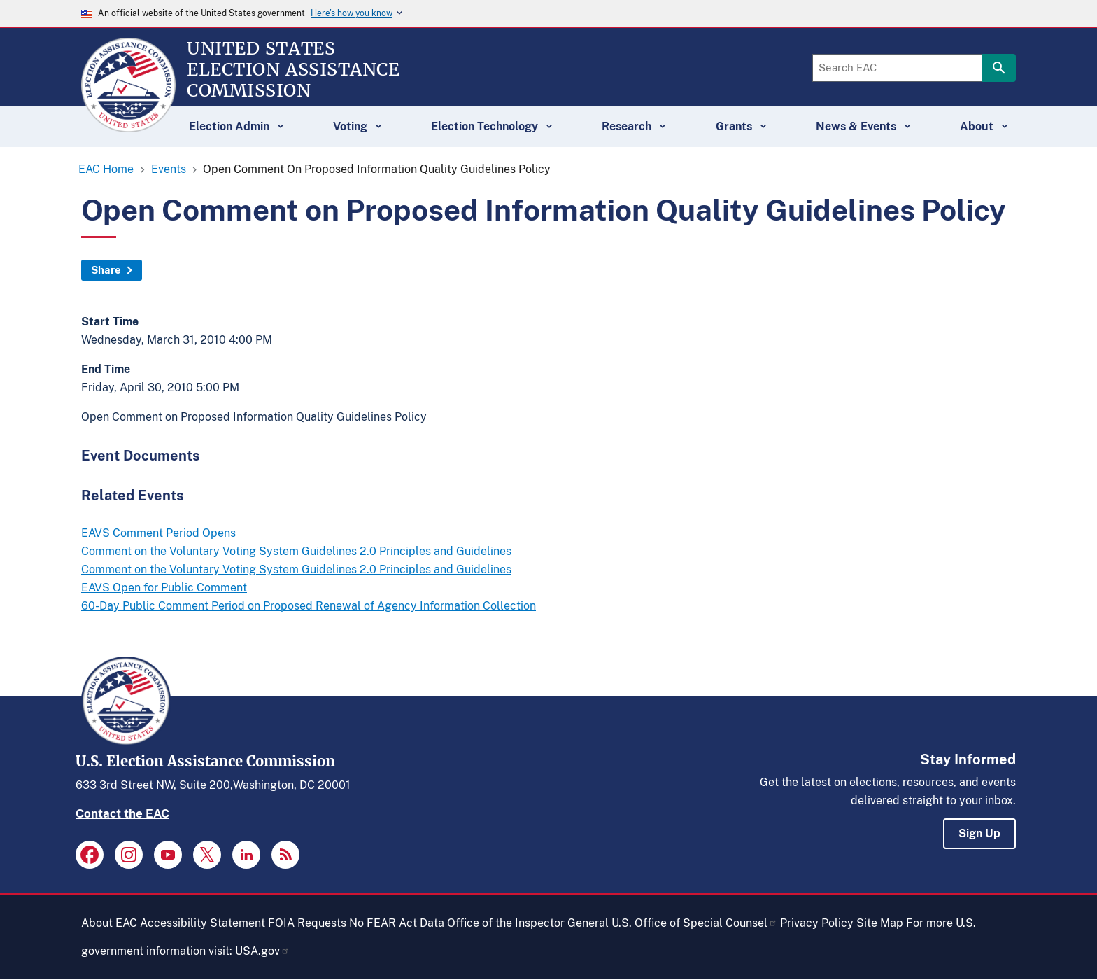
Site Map (879, 923)
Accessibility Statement (202, 923)
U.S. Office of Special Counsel (694, 923)
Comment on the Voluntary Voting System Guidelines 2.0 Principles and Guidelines (296, 551)
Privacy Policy (817, 923)
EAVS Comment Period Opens (158, 533)
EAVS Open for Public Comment (164, 587)
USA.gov (262, 951)
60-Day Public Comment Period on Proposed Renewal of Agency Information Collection (308, 605)
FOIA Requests (307, 923)
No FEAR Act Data (396, 923)
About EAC (109, 923)
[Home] (128, 125)
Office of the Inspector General (528, 923)
